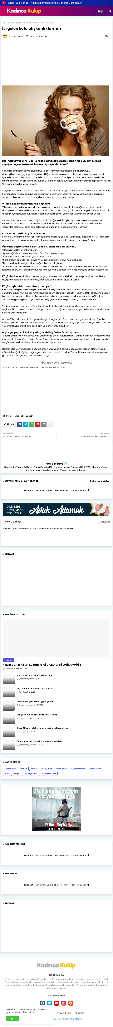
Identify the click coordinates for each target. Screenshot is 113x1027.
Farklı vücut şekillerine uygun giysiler (35, 701)
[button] (105, 3)
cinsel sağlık (61, 769)
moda (7, 773)
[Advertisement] (56, 579)
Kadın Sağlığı (10, 769)
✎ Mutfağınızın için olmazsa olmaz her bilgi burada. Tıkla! (33, 367)
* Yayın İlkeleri (64, 1013)
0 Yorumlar (104, 521)
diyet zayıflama (78, 769)
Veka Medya (55, 463)
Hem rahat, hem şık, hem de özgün (34, 675)
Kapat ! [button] (12, 1018)
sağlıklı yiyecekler (48, 773)
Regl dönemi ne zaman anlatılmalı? (34, 688)
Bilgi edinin (28, 1012)
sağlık (17, 773)
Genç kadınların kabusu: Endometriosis (36, 715)
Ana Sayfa (7, 22)
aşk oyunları (46, 769)
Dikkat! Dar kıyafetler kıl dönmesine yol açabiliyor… (42, 728)
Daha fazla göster (99, 481)
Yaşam (17, 22)
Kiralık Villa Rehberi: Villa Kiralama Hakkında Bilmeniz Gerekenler (45, 3)
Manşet (19, 416)
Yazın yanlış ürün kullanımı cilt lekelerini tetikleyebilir (42, 665)
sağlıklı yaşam (30, 773)
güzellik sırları (95, 769)
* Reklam (79, 1013)
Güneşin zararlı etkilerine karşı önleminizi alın (39, 741)
